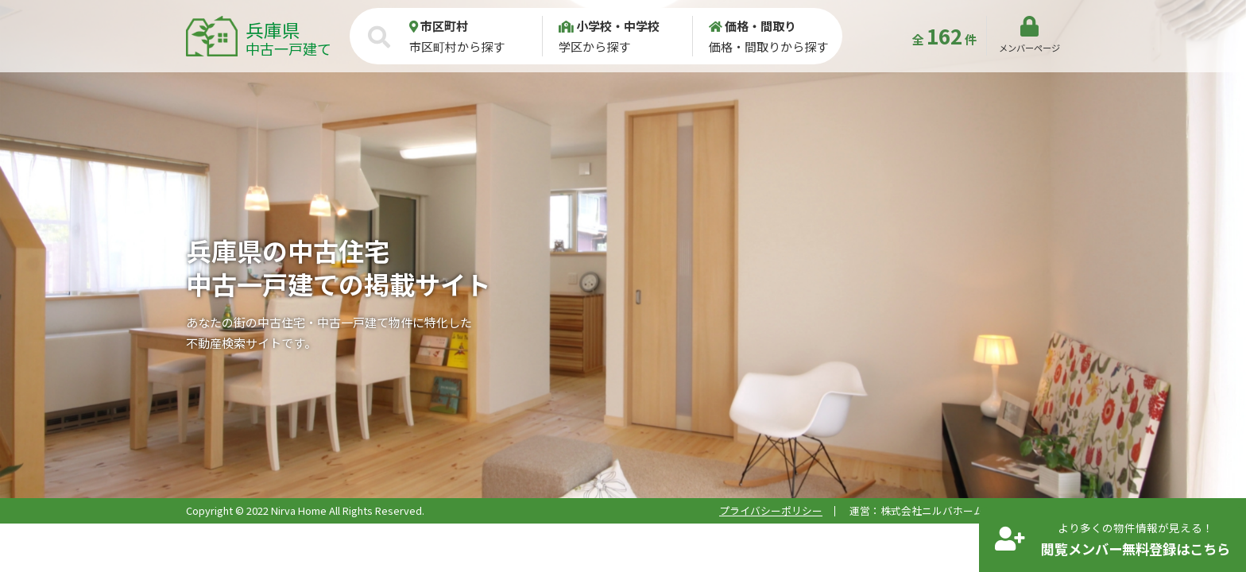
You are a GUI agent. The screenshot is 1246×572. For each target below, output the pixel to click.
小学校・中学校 (609, 25)
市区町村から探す (475, 35)
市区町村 (438, 25)
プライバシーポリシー (770, 510)
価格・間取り (752, 25)
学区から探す (625, 35)
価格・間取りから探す (775, 35)
